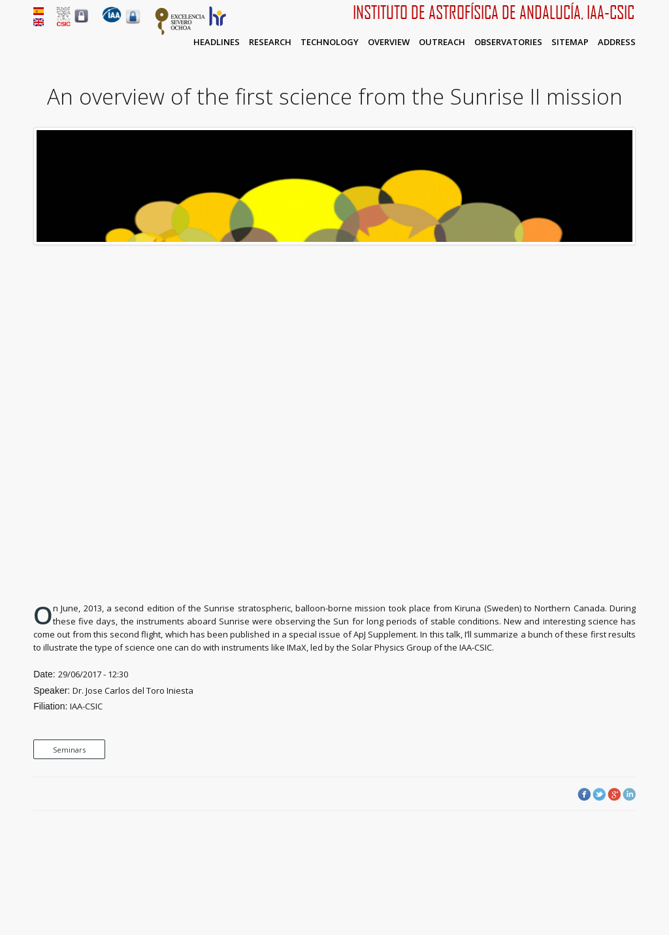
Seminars (69, 750)
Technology (330, 42)
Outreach (442, 42)
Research (270, 42)
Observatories (508, 42)
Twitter (599, 794)
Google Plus (614, 794)
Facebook (584, 794)
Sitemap (570, 42)
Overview (389, 42)
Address (617, 42)
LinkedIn (629, 794)
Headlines (216, 42)
